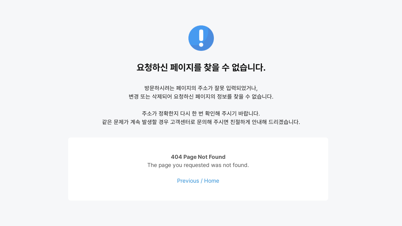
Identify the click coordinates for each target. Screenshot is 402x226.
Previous (188, 180)
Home (211, 180)
